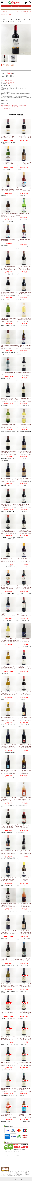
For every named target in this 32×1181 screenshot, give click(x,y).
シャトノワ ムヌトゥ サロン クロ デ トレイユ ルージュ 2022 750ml (24, 931)
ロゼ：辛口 (19, 800)
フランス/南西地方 (20, 616)
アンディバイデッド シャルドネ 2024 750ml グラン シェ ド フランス (8, 985)
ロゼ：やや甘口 (23, 906)
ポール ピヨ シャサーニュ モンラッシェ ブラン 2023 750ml (9, 666)
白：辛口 (14, 165)
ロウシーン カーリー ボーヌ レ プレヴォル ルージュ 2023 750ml (24, 1011)
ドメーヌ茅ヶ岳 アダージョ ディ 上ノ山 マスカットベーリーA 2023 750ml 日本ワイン (9, 532)
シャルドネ (11, 216)
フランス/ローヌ (20, 747)
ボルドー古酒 (15, 106)
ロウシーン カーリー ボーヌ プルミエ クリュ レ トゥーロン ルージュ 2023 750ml (9, 1012)
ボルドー (18, 11)
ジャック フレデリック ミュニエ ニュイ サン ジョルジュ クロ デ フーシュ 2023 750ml (9, 136)
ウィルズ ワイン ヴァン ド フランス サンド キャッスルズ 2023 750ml (24, 719)
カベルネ (14, 454)
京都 (17, 641)
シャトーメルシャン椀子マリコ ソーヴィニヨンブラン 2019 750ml (8, 639)
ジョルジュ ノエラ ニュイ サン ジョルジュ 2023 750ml (8, 505)
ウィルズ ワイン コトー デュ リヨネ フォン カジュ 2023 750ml (8, 745)
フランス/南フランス (21, 694)
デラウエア (14, 1117)
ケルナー (12, 321)
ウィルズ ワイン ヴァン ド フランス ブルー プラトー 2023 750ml (8, 771)
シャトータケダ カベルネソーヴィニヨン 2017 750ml (8, 373)
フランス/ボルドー (9, 80)
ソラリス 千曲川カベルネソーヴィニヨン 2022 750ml (8, 452)
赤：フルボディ (25, 375)
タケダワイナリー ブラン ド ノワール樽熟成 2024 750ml (9, 904)
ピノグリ (27, 165)
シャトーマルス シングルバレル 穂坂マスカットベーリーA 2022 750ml (9, 268)
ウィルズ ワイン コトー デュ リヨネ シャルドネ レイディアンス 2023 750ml (8, 799)
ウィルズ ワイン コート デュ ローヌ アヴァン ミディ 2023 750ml (24, 745)
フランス (11, 11)
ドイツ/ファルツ (20, 853)
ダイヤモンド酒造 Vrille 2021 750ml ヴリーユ (7, 293)
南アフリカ (19, 561)
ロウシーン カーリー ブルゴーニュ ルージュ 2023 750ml (9, 1063)
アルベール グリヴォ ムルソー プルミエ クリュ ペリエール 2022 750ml (9, 163)
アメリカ (18, 375)
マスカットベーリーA (14, 906)
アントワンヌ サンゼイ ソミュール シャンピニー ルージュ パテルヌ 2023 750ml (9, 480)
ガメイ (13, 747)
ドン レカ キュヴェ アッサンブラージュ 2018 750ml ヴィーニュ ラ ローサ (9, 879)
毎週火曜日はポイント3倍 (16, 6)
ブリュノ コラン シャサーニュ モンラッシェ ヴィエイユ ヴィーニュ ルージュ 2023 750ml (9, 400)
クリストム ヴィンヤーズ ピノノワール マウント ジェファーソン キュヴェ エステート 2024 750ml (9, 959)
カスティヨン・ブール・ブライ (19, 105)
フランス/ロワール (20, 454)
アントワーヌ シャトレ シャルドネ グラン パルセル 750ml (9, 718)
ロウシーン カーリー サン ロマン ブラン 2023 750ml (24, 1063)
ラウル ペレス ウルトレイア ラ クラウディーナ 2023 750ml (24, 878)
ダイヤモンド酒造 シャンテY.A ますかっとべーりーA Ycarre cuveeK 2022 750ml (8, 826)
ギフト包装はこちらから (9, 65)
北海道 (18, 295)
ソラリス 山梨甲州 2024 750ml (8, 424)
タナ (29, 641)
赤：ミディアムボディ (9, 82)
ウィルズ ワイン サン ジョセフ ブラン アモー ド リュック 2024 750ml (24, 772)
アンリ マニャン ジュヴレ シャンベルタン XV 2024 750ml (9, 559)
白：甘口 (23, 321)
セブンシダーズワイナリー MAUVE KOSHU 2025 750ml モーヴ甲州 (8, 189)
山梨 (17, 165)
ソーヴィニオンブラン (11, 641)
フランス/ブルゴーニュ (6, 137)
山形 (2, 906)
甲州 (10, 348)
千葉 (17, 242)
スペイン (18, 880)
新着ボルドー (9, 108)
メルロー (10, 83)
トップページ (4, 11)
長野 (17, 348)
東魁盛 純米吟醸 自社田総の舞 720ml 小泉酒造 (8, 240)
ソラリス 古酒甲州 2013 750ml (23, 424)
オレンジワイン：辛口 (14, 190)
